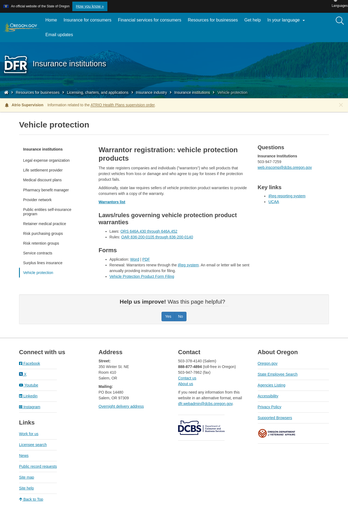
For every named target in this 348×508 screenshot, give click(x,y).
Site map (26, 477)
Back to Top (31, 499)
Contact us (187, 378)
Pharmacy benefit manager (46, 190)
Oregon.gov (268, 363)
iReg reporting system (286, 196)
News (24, 455)
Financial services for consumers (149, 20)
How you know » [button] (90, 6)
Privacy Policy (269, 407)
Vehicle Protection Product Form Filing (142, 276)
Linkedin (28, 396)
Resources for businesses (213, 20)
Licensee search (33, 444)
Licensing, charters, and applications (97, 92)
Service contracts (37, 253)
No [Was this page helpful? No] (180, 316)
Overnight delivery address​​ (121, 406)
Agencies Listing (271, 385)
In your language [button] (286, 20)
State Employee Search (278, 374)
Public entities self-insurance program (47, 211)
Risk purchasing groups (43, 233)
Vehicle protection (38, 272)
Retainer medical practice (44, 224)
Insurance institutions (192, 92)
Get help (252, 20)
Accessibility (268, 396)
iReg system (188, 265)
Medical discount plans (42, 180)
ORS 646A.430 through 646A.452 (148, 231)
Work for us (28, 434)
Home (51, 20)
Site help (26, 488)
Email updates (60, 36)
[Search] (340, 21)
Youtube (28, 385)
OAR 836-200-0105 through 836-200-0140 (157, 237)
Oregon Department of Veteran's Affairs (277, 433)
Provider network (37, 200)
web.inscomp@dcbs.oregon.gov (284, 167)
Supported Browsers (275, 418)
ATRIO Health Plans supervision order (123, 105)
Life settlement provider (43, 170)
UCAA (273, 202)
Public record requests (38, 466)
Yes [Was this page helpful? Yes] (168, 316)
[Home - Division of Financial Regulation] (6, 92)
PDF (146, 259)
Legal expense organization (46, 160)
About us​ (185, 384)
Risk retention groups (41, 243)
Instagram (29, 407)
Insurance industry (151, 92)
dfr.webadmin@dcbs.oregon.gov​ (205, 403)
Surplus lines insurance (43, 263)
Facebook (29, 363)
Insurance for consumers (87, 20)
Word (134, 259)
